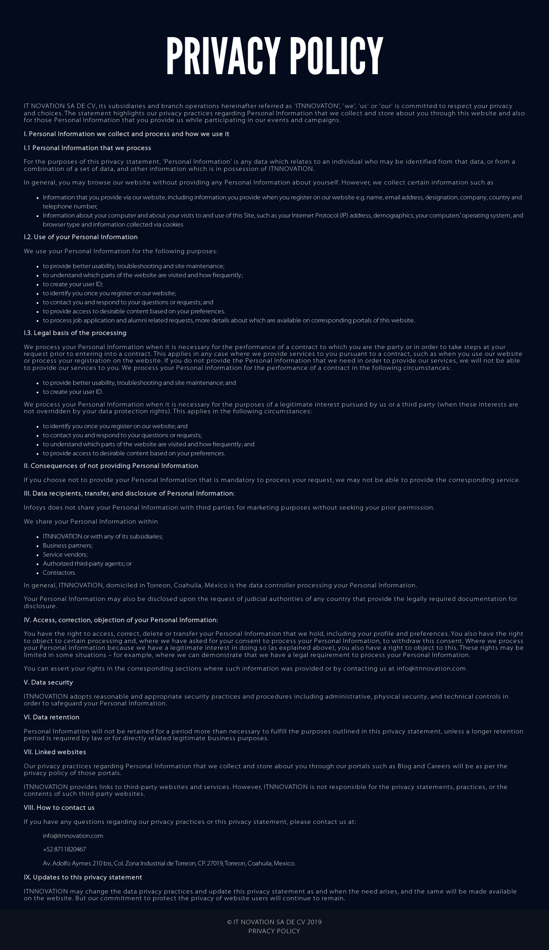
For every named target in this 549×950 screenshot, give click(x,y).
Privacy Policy (274, 931)
